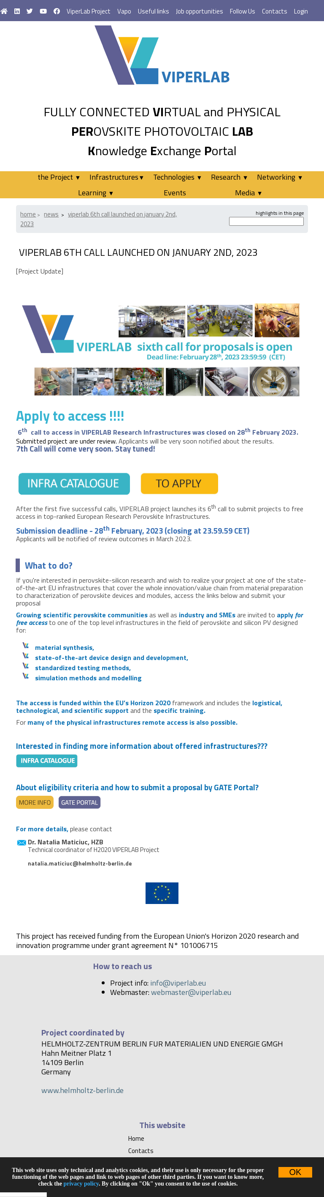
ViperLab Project (89, 11)
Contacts (274, 11)
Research (229, 177)
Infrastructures (116, 177)
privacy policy (81, 1184)
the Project (59, 177)
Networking (280, 177)
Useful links (153, 11)
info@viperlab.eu (178, 983)
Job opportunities (199, 11)
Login (301, 11)
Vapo (124, 11)
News (51, 214)
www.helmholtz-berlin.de (82, 1090)
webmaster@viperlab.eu (191, 992)
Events (175, 192)
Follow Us (242, 11)
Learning (96, 192)
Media (248, 192)
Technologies (177, 177)
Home (28, 214)
